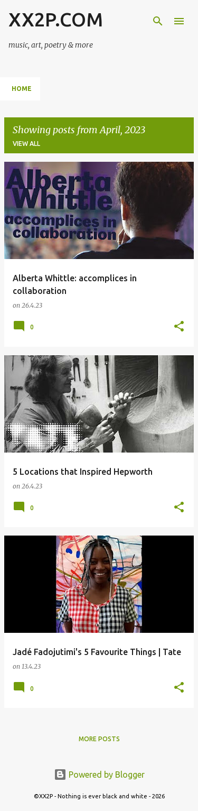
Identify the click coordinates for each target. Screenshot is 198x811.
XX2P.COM (55, 19)
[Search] (158, 21)
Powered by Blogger (99, 774)
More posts (99, 738)
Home (22, 88)
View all (26, 143)
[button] (179, 327)
